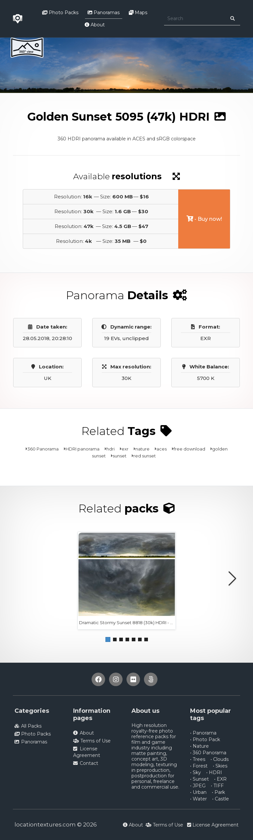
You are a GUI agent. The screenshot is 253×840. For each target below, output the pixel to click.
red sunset (144, 455)
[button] (107, 639)
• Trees (197, 759)
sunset (119, 455)
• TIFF (217, 786)
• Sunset (199, 779)
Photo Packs (60, 12)
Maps (138, 12)
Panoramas (104, 12)
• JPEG (198, 786)
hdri (110, 448)
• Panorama (203, 733)
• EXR (220, 779)
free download (189, 448)
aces (161, 448)
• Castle (220, 799)
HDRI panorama (82, 448)
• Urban (198, 792)
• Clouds (220, 759)
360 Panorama (43, 448)
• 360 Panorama (208, 753)
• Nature (199, 746)
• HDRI (214, 772)
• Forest (199, 766)
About (95, 25)
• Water (198, 799)
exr (125, 448)
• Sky (195, 772)
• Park (218, 792)
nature (142, 448)
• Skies (220, 766)
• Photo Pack (205, 739)
